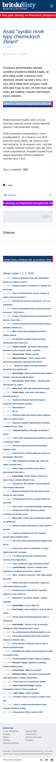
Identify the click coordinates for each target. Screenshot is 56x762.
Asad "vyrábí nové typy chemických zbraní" (31, 564)
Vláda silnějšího (32, 693)
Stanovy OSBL (31, 731)
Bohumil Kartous (19, 358)
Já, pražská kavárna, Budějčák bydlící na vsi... (32, 632)
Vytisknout (10, 195)
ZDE (25, 169)
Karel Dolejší (17, 373)
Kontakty (6, 734)
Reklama (6, 740)
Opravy (6, 737)
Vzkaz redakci (31, 734)
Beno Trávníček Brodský (23, 686)
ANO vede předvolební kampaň (36, 388)
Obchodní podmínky (11, 743)
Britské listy (23, 6)
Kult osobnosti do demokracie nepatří (29, 682)
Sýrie (10, 185)
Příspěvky (29, 740)
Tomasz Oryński (19, 347)
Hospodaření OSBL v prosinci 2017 (28, 712)
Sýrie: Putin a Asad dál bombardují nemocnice (32, 507)
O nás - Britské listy (10, 731)
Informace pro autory (33, 737)
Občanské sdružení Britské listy (31, 751)
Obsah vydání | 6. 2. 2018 (18, 273)
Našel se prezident (33, 670)
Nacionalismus (18, 408)
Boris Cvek (17, 388)
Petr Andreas (17, 381)
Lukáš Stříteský (19, 567)
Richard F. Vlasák (19, 663)
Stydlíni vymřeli (32, 354)
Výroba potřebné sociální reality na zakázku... (31, 659)
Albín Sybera (18, 693)
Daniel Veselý (18, 392)
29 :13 (14, 411)
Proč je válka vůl (31, 605)
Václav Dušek (18, 354)
